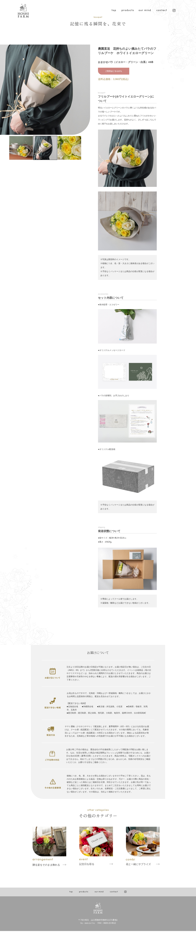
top (71, 892)
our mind (99, 892)
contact (114, 892)
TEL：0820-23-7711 (87, 924)
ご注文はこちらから (113, 71)
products (83, 892)
